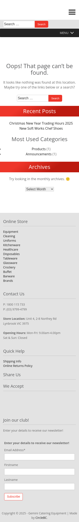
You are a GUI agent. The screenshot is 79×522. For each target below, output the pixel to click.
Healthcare (10, 249)
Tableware (10, 258)
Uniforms (9, 241)
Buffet (7, 272)
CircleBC (41, 518)
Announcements (39, 154)
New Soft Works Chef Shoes (41, 128)
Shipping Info (12, 361)
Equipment (10, 232)
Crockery (9, 267)
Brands (8, 281)
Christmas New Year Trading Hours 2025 (41, 123)
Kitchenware (11, 245)
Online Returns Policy (17, 366)
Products (39, 149)
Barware (9, 276)
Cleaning (9, 236)
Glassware (10, 263)
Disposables (11, 254)
